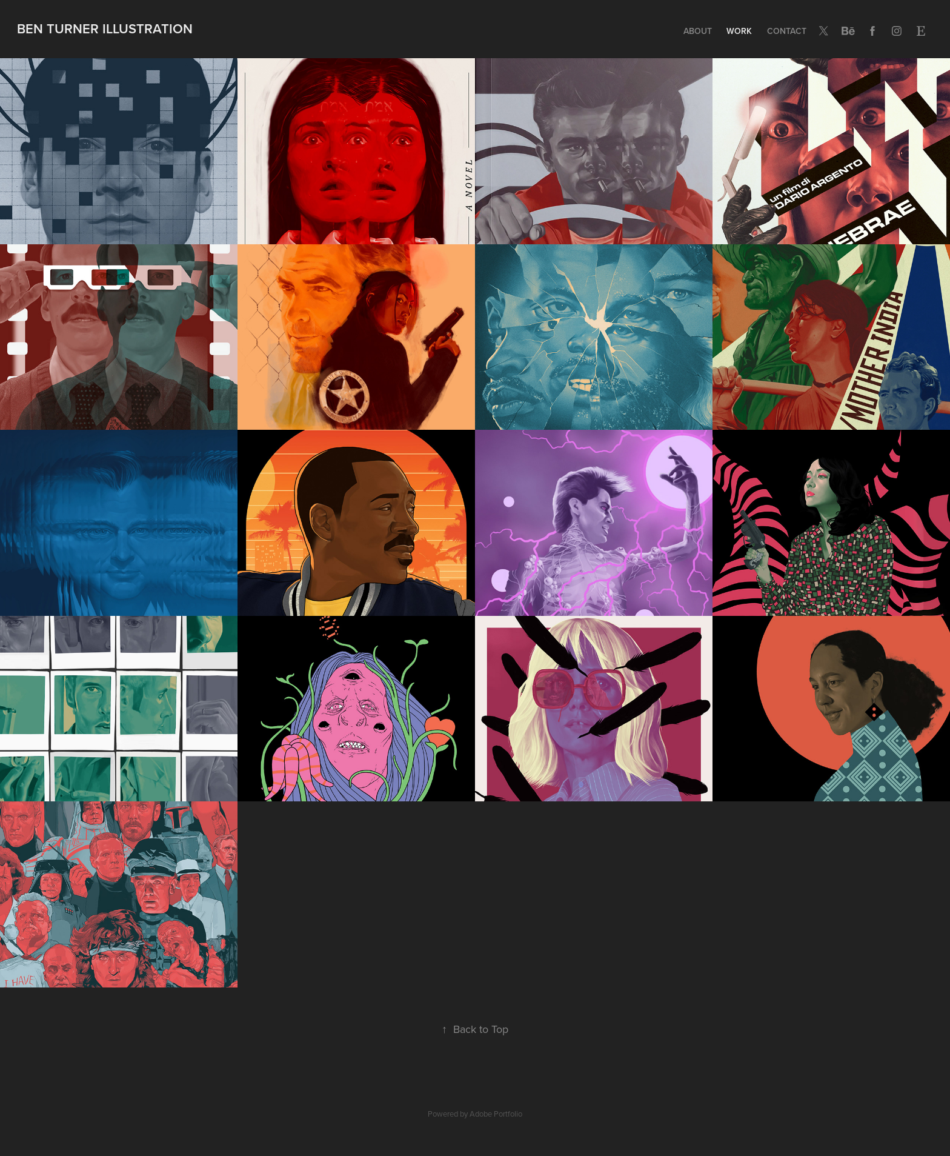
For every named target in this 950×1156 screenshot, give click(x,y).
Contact (786, 31)
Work (739, 31)
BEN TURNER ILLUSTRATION (105, 28)
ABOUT (697, 31)
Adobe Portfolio (496, 1113)
